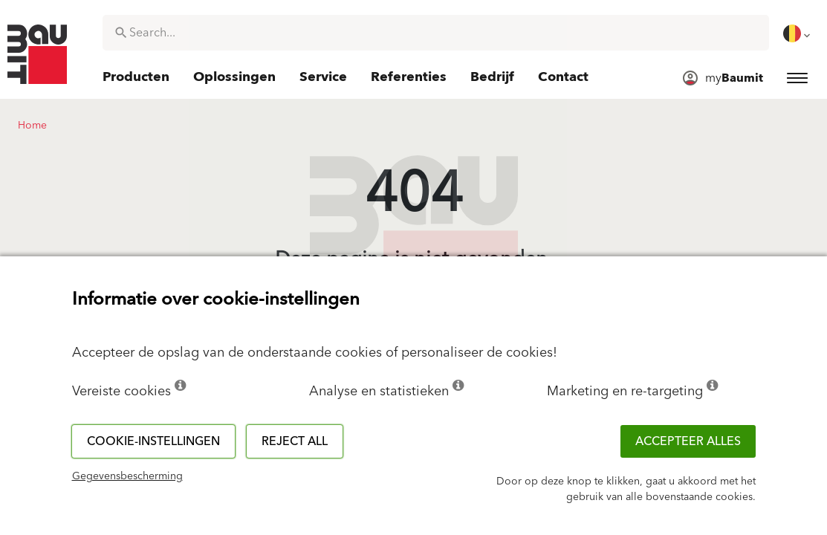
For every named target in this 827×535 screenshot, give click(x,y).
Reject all (295, 441)
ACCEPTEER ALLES (688, 441)
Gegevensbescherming (127, 476)
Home (32, 125)
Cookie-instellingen (153, 441)
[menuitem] (798, 33)
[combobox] (436, 33)
